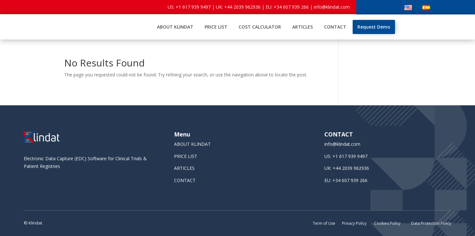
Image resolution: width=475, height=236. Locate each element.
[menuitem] (175, 27)
